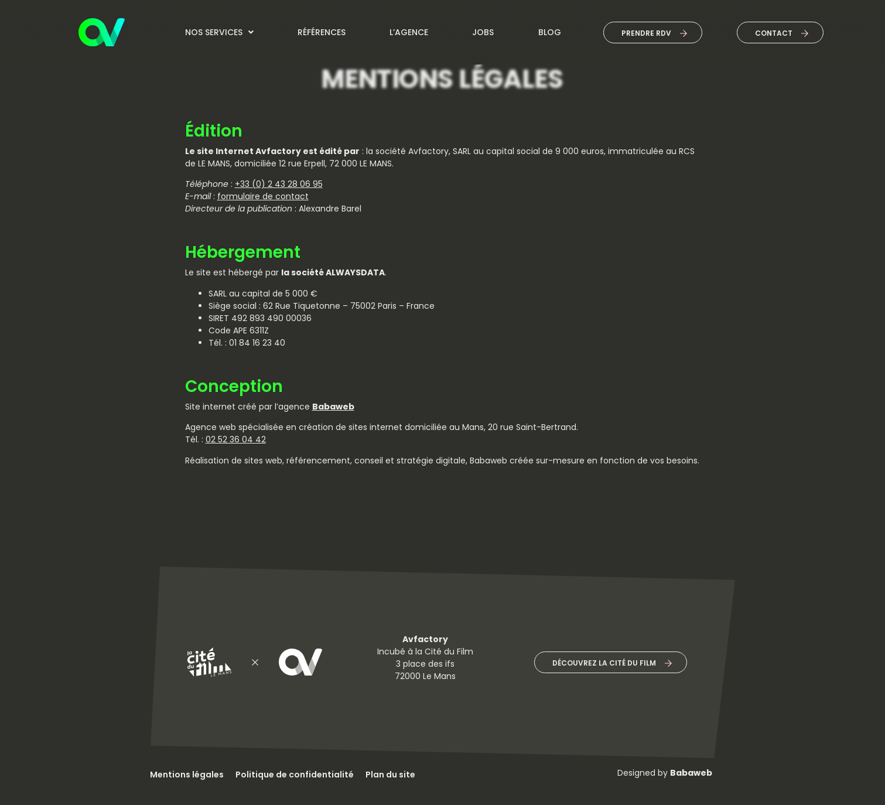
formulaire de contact (263, 196)
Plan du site (390, 774)
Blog (549, 32)
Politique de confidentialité (294, 774)
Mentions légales (187, 774)
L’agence (408, 32)
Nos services (219, 32)
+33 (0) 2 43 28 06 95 (279, 184)
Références (322, 32)
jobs (483, 32)
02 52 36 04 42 (236, 439)
